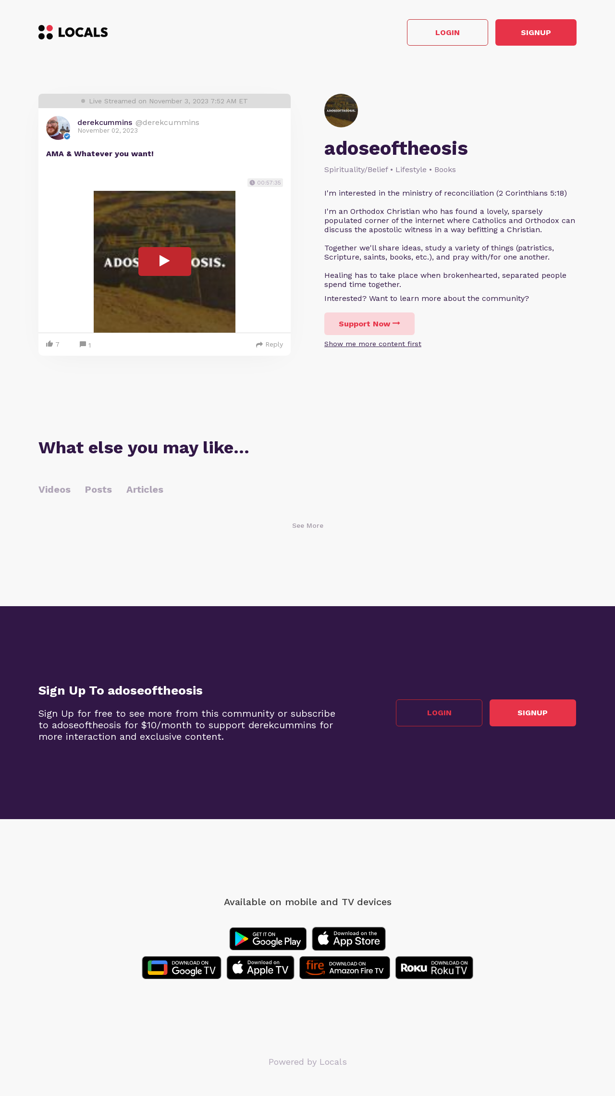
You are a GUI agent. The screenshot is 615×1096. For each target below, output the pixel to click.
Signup (533, 32)
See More (307, 526)
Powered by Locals (308, 1062)
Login (440, 32)
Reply (269, 345)
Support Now (369, 324)
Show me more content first (372, 344)
